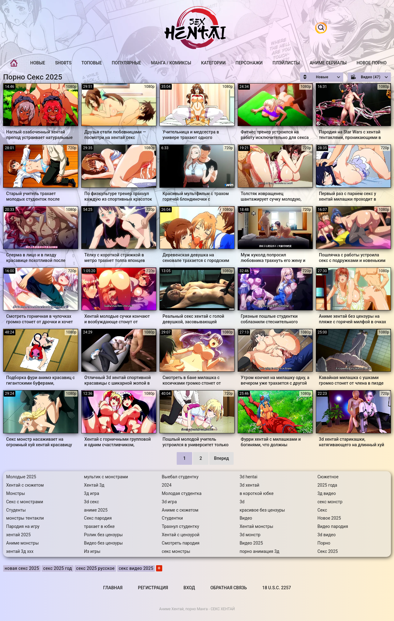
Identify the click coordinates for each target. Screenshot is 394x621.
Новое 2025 (329, 518)
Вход (189, 587)
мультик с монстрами (106, 476)
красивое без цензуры (262, 510)
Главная (14, 63)
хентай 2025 (18, 534)
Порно (323, 543)
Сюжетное (328, 476)
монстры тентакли (25, 518)
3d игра (169, 501)
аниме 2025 (96, 510)
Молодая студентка (182, 493)
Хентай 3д (94, 485)
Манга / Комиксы (171, 62)
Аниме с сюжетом (180, 510)
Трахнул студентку (180, 526)
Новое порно (371, 62)
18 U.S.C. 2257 (276, 587)
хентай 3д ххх (20, 551)
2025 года (327, 485)
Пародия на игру (22, 526)
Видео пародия (332, 526)
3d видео (326, 534)
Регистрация (153, 587)
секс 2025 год (57, 568)
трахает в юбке (99, 526)
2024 (166, 485)
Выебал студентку (180, 476)
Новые (37, 62)
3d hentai (248, 476)
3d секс (91, 501)
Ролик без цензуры (103, 534)
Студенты (16, 510)
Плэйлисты (286, 62)
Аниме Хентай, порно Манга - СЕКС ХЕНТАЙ (197, 609)
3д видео (326, 493)
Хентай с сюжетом (25, 485)
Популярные (126, 62)
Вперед (221, 458)
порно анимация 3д (259, 551)
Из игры (92, 551)
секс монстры (176, 551)
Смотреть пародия (180, 543)
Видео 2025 (251, 543)
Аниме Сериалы (328, 62)
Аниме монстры (22, 543)
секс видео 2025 (136, 568)
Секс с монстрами (24, 501)
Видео (245, 518)
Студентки (172, 518)
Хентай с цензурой (180, 534)
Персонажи (249, 62)
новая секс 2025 (22, 568)
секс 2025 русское (95, 568)
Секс (322, 510)
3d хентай (249, 485)
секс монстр (329, 501)
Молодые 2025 (21, 476)
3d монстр (249, 534)
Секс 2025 (327, 551)
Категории (213, 62)
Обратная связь (229, 587)
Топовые (91, 62)
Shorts (63, 62)
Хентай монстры (256, 526)
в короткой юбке (256, 493)
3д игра (91, 493)
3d (241, 501)
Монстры (15, 493)
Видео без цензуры (103, 543)
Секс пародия (98, 518)
